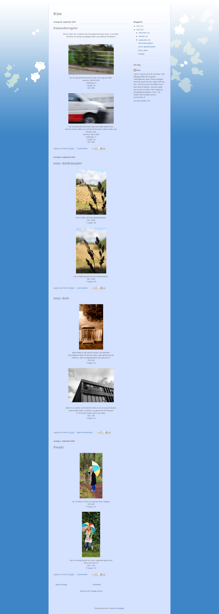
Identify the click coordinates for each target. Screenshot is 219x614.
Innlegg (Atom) (96, 591)
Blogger (121, 608)
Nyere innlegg (61, 584)
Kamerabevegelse (65, 28)
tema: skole (61, 298)
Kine (57, 13)
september (143, 40)
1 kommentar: (82, 148)
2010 (138, 30)
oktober (142, 36)
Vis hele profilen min (142, 101)
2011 (138, 26)
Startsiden (97, 584)
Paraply (58, 447)
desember (143, 33)
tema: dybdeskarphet (67, 163)
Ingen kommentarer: (85, 432)
